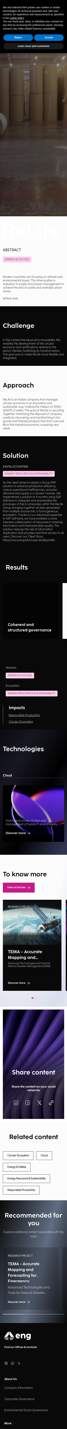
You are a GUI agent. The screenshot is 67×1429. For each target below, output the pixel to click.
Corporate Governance (19, 1399)
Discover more (18, 833)
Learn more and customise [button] (33, 46)
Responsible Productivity (24, 715)
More (7, 1423)
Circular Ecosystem (21, 722)
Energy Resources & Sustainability (31, 693)
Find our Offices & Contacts (20, 1347)
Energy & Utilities (17, 259)
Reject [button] (18, 37)
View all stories (18, 887)
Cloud (7, 775)
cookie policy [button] (17, 18)
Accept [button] (49, 37)
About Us (10, 1379)
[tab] (32, 998)
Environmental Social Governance (26, 1410)
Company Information (18, 1388)
